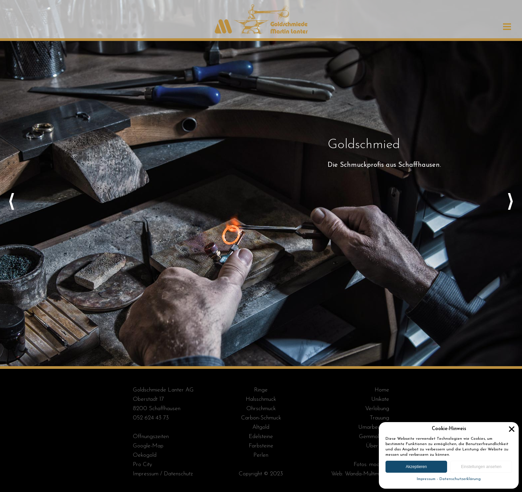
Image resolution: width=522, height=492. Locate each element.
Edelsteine (261, 436)
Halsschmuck (261, 399)
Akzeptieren (416, 466)
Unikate (380, 399)
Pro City (142, 464)
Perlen (260, 455)
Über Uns (377, 446)
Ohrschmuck (261, 408)
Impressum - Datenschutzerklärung (449, 479)
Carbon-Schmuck (261, 418)
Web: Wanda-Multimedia (360, 474)
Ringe (261, 390)
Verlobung (377, 408)
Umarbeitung (373, 427)
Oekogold (144, 455)
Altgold (260, 427)
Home (382, 390)
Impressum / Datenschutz (163, 474)
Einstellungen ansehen (481, 466)
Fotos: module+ (371, 464)
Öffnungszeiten (151, 436)
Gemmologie (374, 436)
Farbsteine (261, 446)
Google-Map (148, 446)
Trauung (379, 418)
